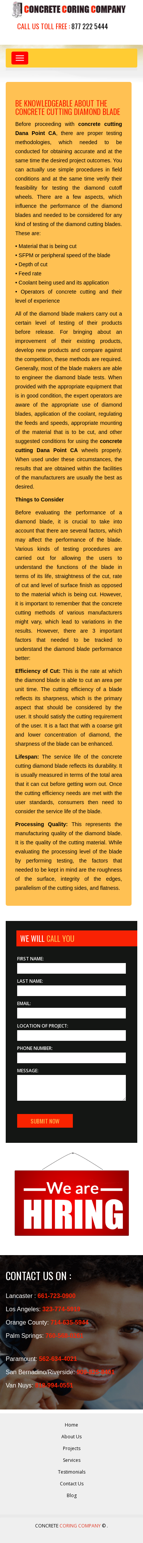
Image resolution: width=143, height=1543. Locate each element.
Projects (71, 1448)
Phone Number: (35, 1048)
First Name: (30, 958)
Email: (24, 1003)
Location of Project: (42, 1026)
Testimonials (71, 1472)
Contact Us (72, 1483)
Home (71, 1425)
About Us (71, 1436)
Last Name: (30, 981)
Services (71, 1460)
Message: (28, 1070)
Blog (72, 1495)
